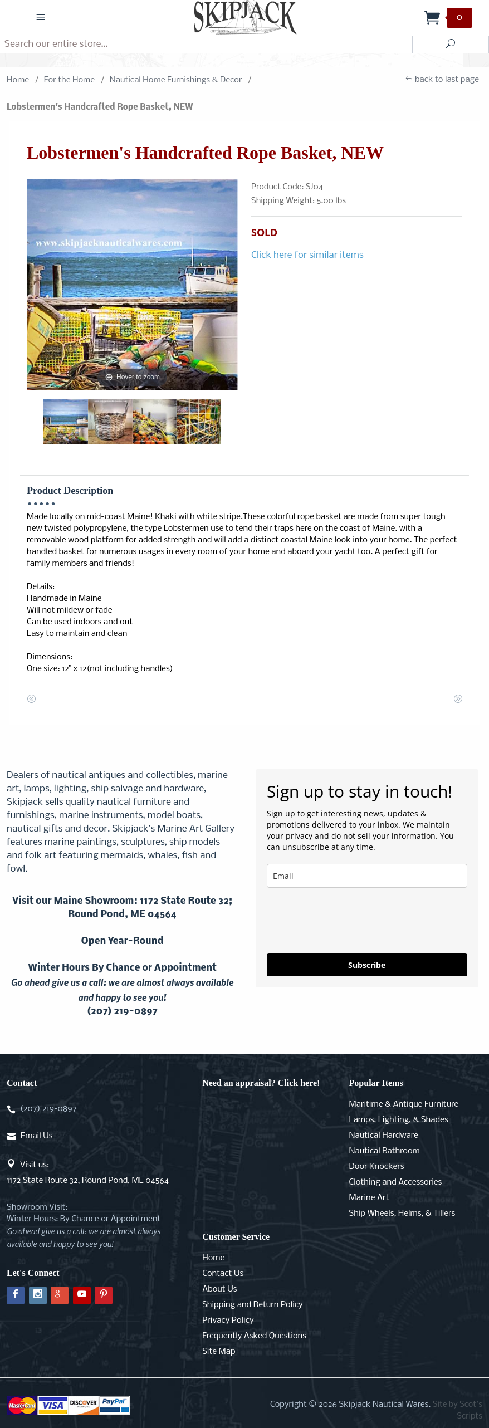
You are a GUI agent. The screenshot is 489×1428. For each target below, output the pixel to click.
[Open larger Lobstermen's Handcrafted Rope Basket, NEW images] (132, 284)
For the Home (69, 80)
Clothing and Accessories (395, 1182)
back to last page (442, 80)
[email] (367, 876)
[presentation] (351, 920)
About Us (219, 1289)
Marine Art (369, 1198)
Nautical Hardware (383, 1135)
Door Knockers (376, 1166)
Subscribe (366, 965)
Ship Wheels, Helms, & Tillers (402, 1213)
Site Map (218, 1351)
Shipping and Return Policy (252, 1304)
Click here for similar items (307, 255)
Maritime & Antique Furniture (404, 1104)
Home (18, 80)
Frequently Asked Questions (254, 1336)
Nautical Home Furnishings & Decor (176, 80)
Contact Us (222, 1273)
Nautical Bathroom (384, 1151)
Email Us (36, 1136)
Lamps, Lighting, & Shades (398, 1120)
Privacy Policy (227, 1320)
